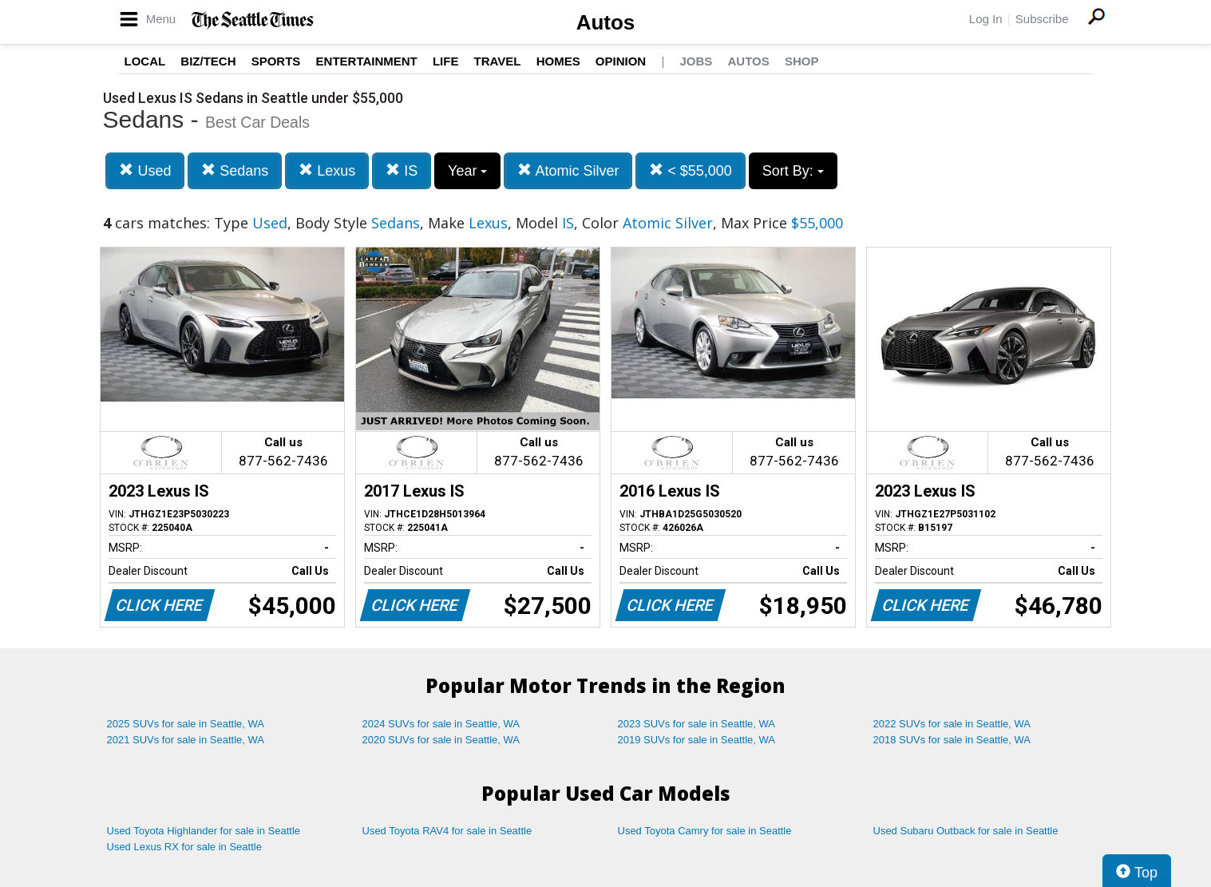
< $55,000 (690, 170)
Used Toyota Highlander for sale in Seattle (204, 831)
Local (145, 61)
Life (446, 61)
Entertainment (367, 61)
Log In (986, 19)
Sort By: (793, 171)
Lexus (327, 170)
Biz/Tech (207, 61)
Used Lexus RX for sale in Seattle (184, 847)
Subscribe (1042, 19)
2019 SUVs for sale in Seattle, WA (697, 740)
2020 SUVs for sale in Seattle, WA (441, 740)
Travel (497, 61)
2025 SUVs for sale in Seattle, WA (186, 724)
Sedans (234, 170)
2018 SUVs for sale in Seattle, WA (952, 740)
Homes (558, 61)
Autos (605, 22)
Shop (802, 61)
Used (145, 170)
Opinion (621, 61)
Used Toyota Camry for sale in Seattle (705, 831)
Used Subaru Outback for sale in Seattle (966, 831)
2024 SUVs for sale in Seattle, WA (441, 724)
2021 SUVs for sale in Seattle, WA (186, 740)
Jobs (695, 61)
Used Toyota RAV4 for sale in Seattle (447, 831)
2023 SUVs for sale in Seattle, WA (697, 724)
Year (467, 171)
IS (402, 170)
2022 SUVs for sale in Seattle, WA (952, 724)
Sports (276, 61)
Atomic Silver (568, 170)
